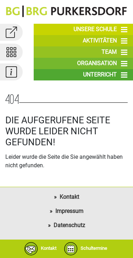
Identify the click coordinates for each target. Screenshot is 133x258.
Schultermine (84, 248)
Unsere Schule (100, 29)
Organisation (102, 63)
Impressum (69, 211)
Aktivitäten (105, 40)
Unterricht (105, 74)
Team (114, 52)
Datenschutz (69, 225)
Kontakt (69, 197)
